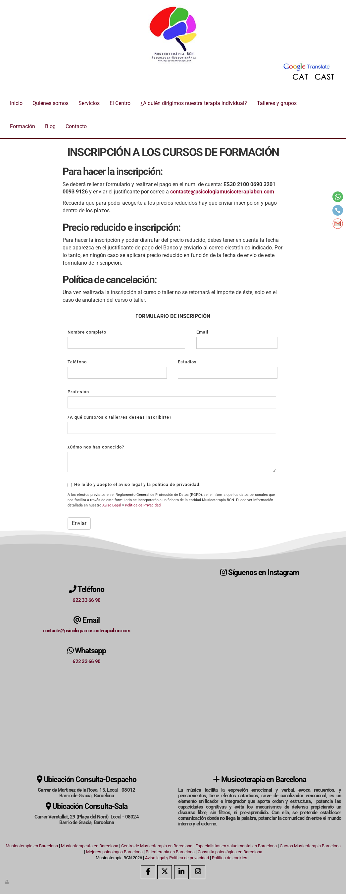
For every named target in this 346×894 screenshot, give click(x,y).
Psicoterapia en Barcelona (170, 851)
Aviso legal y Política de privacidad (177, 857)
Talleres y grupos (277, 103)
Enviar (79, 523)
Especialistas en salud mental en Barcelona (236, 845)
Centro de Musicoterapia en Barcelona (156, 845)
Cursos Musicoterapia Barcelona (310, 845)
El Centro (120, 103)
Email (202, 332)
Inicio (16, 103)
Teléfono (77, 361)
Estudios (187, 361)
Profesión (78, 391)
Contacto (76, 126)
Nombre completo (87, 332)
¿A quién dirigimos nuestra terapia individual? (193, 103)
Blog (50, 126)
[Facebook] (148, 872)
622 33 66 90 (86, 600)
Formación (22, 126)
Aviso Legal (111, 505)
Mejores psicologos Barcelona (114, 851)
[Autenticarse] (7, 881)
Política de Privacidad (143, 505)
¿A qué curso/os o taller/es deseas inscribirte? (120, 417)
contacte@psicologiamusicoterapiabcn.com (86, 631)
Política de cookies (229, 857)
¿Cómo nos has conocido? (96, 447)
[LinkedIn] (181, 872)
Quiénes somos (50, 103)
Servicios (89, 103)
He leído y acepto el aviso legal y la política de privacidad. (134, 484)
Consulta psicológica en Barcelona (230, 851)
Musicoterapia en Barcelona (32, 845)
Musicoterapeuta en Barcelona (89, 845)
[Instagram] (198, 872)
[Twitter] (164, 872)
